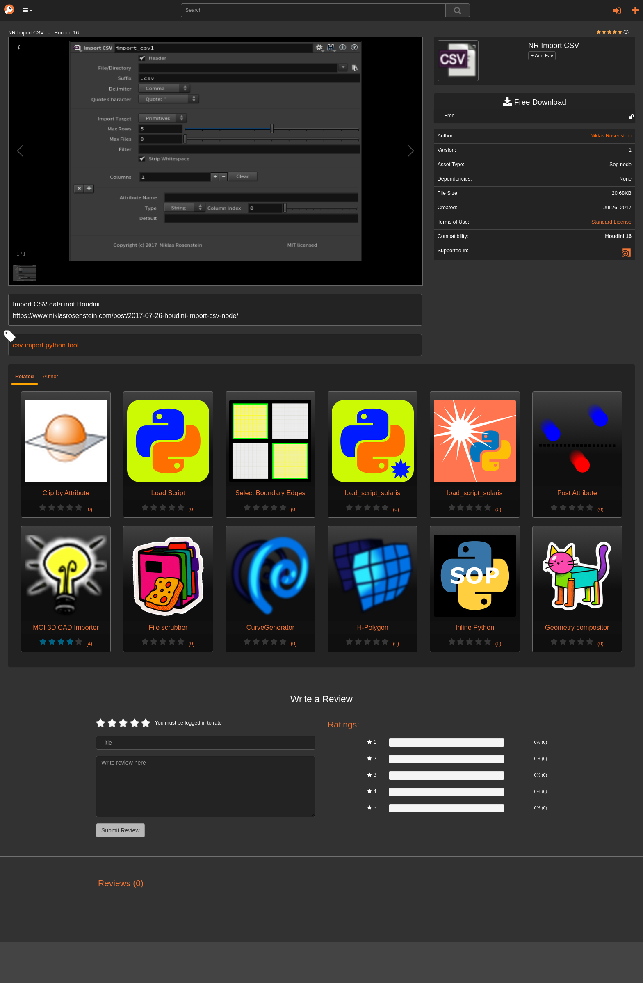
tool (73, 345)
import (34, 345)
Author (50, 376)
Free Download (534, 102)
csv (18, 345)
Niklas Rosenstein (611, 136)
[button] (28, 10)
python (56, 345)
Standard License (611, 222)
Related (24, 376)
